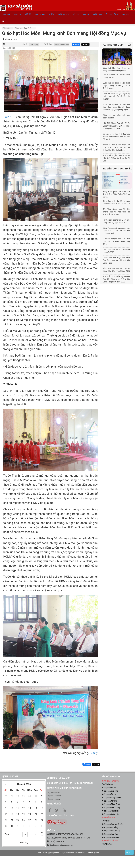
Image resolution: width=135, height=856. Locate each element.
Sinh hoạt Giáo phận (23, 28)
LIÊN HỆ (51, 830)
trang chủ (6, 14)
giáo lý (28, 14)
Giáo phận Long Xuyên (111, 798)
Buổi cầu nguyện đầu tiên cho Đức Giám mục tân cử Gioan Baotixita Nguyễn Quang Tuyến (116, 107)
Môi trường (97, 14)
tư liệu (51, 14)
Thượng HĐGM (112, 14)
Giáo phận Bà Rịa (109, 788)
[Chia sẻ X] (85, 44)
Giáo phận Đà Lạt (109, 794)
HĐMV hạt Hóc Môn (62, 45)
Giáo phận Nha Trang (111, 831)
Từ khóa (49, 44)
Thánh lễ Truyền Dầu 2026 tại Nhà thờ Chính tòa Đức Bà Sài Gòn (116, 158)
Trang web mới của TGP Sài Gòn (64, 788)
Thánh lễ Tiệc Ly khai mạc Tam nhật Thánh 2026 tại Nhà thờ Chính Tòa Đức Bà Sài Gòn (116, 147)
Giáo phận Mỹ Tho (109, 801)
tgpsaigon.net (54, 792)
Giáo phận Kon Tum (110, 834)
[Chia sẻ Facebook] (76, 44)
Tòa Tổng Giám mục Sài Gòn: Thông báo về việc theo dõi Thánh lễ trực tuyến (116, 212)
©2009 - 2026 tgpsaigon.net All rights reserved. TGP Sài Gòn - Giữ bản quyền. (67, 853)
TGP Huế (106, 821)
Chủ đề (25, 44)
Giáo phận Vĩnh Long (110, 811)
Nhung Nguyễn (10, 39)
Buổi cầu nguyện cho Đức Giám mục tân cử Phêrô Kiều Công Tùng (116, 241)
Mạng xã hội (54, 803)
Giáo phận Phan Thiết (111, 804)
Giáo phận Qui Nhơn (110, 837)
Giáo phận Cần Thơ (110, 791)
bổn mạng (34, 45)
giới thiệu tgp (63, 14)
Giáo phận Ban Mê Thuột (112, 824)
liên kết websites (110, 776)
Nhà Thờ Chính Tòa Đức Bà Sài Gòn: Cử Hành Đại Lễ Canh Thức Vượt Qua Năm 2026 (116, 126)
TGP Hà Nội (107, 844)
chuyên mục (40, 14)
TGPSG (7, 117)
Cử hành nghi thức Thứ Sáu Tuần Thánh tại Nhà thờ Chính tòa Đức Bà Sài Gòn (116, 136)
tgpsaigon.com (54, 796)
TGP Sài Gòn (107, 784)
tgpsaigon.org (54, 799)
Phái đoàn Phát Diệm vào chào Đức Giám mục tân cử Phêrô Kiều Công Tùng (116, 260)
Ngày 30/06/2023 (9, 48)
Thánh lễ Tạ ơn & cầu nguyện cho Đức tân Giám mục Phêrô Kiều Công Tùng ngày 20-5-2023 (116, 279)
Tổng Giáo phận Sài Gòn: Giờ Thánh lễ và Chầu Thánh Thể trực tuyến (116, 194)
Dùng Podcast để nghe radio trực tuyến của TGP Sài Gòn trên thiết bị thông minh (116, 230)
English (121, 9)
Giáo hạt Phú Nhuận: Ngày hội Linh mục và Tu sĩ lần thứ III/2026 (116, 96)
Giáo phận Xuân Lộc (110, 814)
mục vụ (86, 14)
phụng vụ (17, 14)
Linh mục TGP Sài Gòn (58, 778)
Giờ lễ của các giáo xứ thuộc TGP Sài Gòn (70, 783)
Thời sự (6, 28)
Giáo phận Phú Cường (111, 807)
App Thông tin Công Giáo (60, 815)
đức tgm (125, 14)
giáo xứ (75, 14)
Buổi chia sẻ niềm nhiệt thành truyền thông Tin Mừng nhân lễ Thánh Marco (116, 85)
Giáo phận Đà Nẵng (110, 827)
